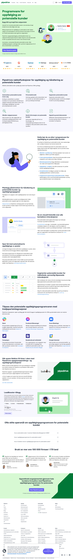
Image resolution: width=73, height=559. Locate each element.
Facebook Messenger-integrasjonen (35, 329)
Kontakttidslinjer (41, 224)
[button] (4, 551)
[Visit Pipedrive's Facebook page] (62, 555)
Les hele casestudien (7, 382)
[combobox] (55, 2)
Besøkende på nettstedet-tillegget (34, 347)
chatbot (23, 396)
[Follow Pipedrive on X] (67, 555)
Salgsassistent (5, 203)
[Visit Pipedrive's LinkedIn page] (69, 555)
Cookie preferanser (50, 557)
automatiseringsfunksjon (20, 263)
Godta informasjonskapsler (48, 551)
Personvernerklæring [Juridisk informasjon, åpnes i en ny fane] (22, 553)
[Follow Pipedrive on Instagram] (64, 555)
